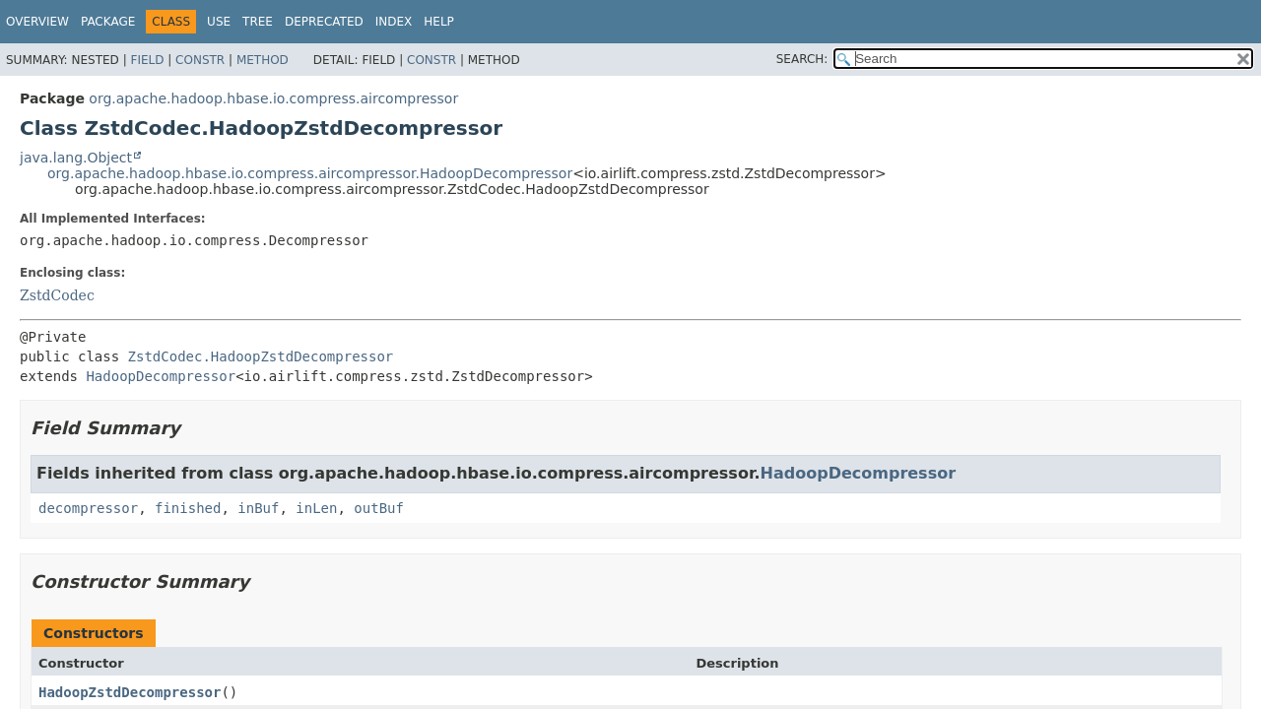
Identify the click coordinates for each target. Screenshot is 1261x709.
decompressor (88, 508)
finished (188, 508)
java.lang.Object (76, 157)
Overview (37, 22)
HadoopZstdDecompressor (129, 692)
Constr (200, 60)
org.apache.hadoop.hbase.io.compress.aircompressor (273, 98)
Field (147, 60)
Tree (257, 22)
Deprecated (324, 22)
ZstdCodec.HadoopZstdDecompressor (261, 356)
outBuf (379, 508)
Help (439, 22)
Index (394, 22)
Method (262, 60)
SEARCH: (802, 59)
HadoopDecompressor (160, 376)
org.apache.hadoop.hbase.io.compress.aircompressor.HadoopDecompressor (309, 173)
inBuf (258, 508)
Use (219, 22)
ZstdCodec (57, 295)
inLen (316, 508)
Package (108, 22)
